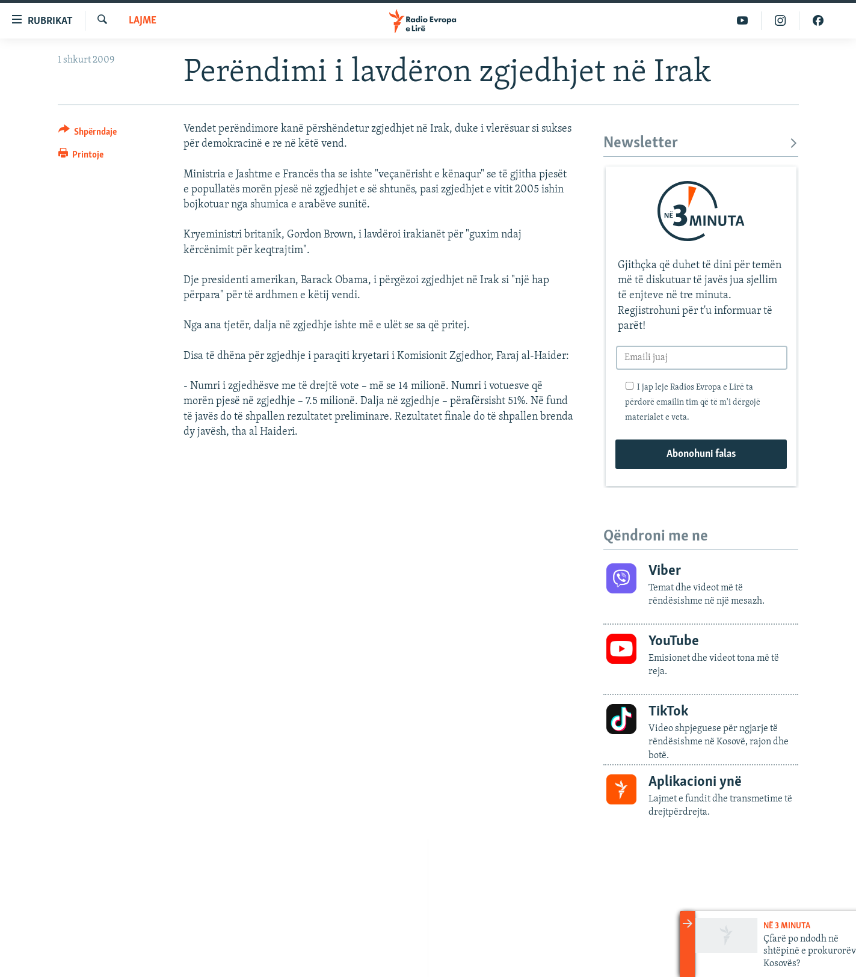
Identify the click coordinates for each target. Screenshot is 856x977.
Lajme (142, 20)
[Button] (87, 133)
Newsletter (701, 143)
